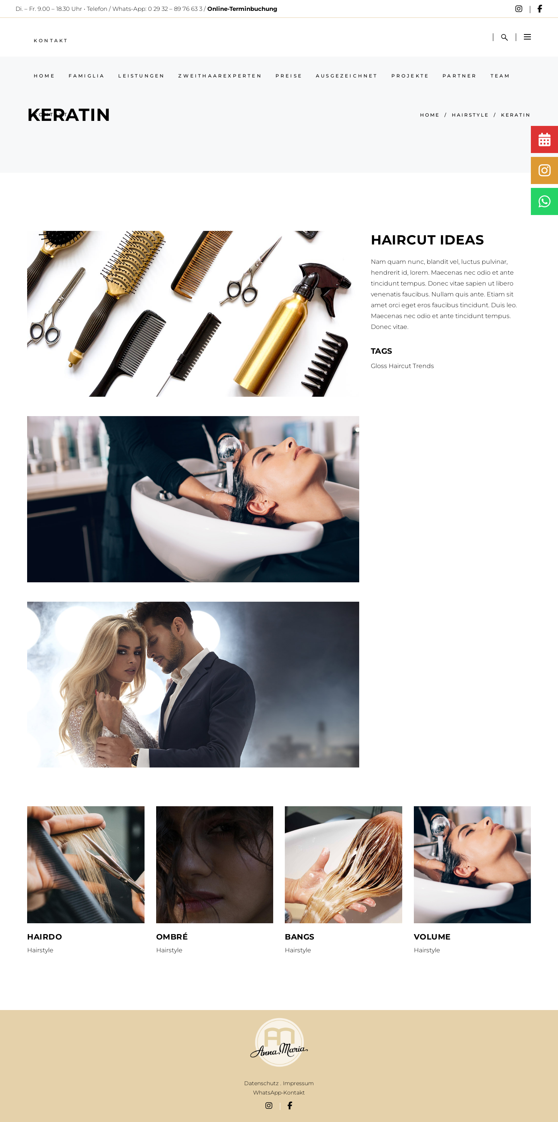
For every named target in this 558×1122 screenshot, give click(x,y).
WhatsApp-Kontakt (279, 1092)
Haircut (400, 366)
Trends (423, 366)
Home (430, 115)
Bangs (300, 936)
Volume (432, 936)
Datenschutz (261, 1083)
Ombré (172, 936)
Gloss (379, 366)
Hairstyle (470, 115)
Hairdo (44, 936)
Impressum (298, 1083)
